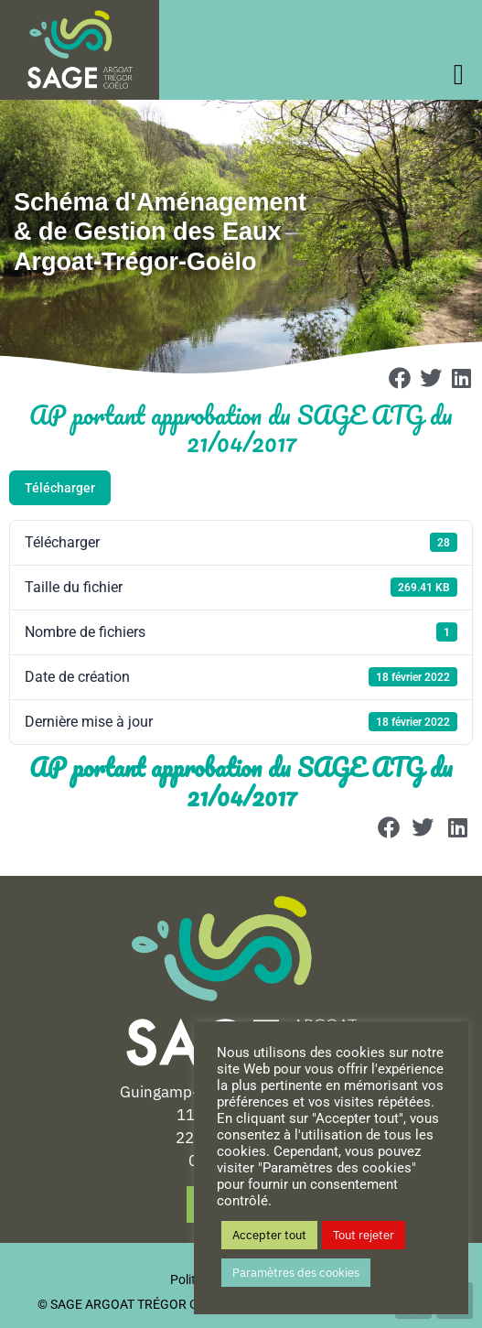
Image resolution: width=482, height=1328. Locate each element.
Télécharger (60, 487)
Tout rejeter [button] (363, 1235)
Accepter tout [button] (269, 1235)
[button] (399, 378)
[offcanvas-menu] (463, 74)
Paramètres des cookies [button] (295, 1272)
